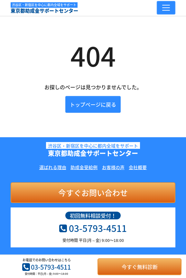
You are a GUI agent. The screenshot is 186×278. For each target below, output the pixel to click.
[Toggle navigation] (166, 7)
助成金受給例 (84, 167)
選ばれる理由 (52, 167)
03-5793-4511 (46, 267)
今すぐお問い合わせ (93, 192)
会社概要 (138, 167)
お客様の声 (113, 167)
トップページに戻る (93, 104)
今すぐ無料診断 (140, 267)
